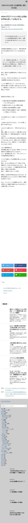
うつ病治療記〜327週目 (16, 502)
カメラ (3, 446)
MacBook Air (5, 415)
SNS (2, 435)
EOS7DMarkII (5, 448)
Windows (4, 427)
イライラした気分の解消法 (17, 358)
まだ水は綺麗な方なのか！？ (17, 481)
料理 (2, 456)
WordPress (5, 410)
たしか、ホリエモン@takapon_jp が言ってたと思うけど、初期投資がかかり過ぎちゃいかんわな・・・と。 (18, 374)
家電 (2, 454)
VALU (3, 439)
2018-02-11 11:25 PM (7, 290)
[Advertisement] (14, 208)
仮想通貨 (4, 441)
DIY (2, 411)
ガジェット (4, 449)
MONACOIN (6, 443)
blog (2, 408)
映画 (2, 459)
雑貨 (2, 465)
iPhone (3, 412)
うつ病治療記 (5, 452)
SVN (3, 425)
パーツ (3, 432)
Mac (2, 414)
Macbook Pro (5, 416)
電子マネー (5, 445)
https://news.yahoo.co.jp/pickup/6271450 (12, 29)
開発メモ (4, 433)
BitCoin (4, 442)
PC (2, 419)
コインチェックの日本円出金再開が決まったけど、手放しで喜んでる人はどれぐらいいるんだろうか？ (16, 393)
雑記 (3, 282)
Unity (3, 426)
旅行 (2, 457)
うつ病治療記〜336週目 (16, 492)
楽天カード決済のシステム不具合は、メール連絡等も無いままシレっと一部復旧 (18, 311)
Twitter (3, 436)
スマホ (3, 430)
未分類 (3, 460)
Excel (3, 422)
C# (2, 421)
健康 (2, 451)
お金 (2, 438)
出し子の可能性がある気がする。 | (10, 288)
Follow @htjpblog (5, 401)
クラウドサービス (6, 429)
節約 (2, 462)
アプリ (3, 418)
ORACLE (4, 423)
